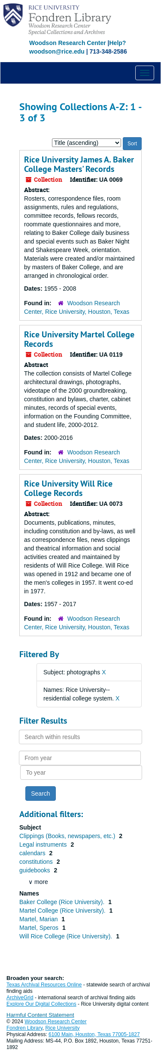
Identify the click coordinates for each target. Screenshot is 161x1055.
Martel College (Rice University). (63, 910)
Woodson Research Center (67, 42)
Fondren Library (24, 1028)
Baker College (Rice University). (62, 902)
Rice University (63, 1028)
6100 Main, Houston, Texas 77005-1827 (94, 1034)
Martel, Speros (39, 927)
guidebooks (35, 870)
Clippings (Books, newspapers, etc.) (68, 836)
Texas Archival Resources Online (44, 985)
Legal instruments (43, 844)
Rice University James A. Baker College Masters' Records (79, 164)
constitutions (37, 861)
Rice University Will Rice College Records (68, 488)
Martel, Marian (39, 919)
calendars (33, 853)
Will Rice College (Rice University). (66, 936)
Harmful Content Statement (40, 1015)
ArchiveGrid (19, 998)
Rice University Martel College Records (79, 339)
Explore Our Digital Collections (41, 1004)
